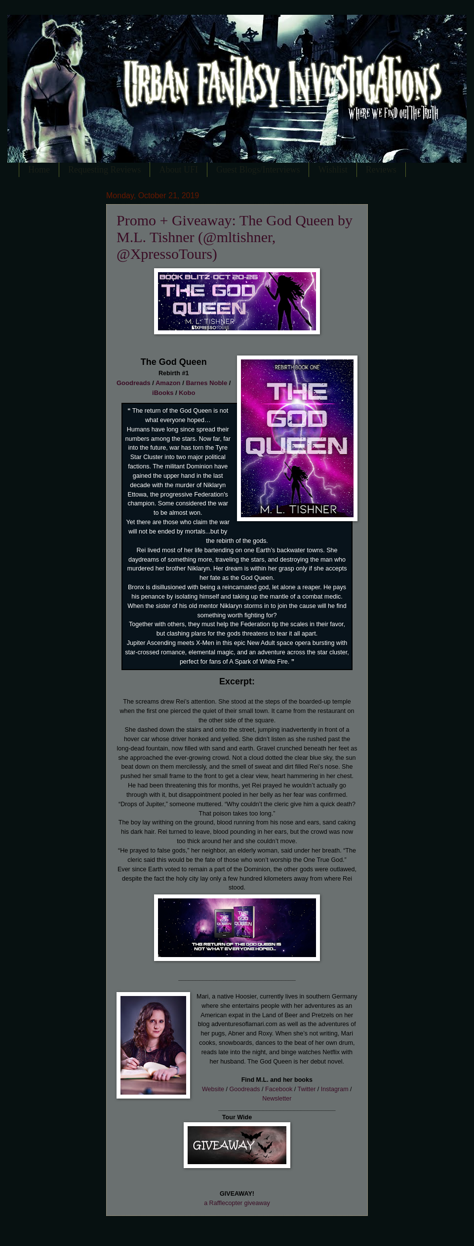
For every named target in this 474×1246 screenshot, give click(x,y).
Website (213, 1089)
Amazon (168, 383)
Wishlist (332, 170)
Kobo (187, 392)
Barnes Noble (206, 383)
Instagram (335, 1089)
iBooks (162, 392)
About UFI (178, 170)
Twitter (306, 1089)
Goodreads (134, 383)
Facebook (278, 1089)
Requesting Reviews (104, 170)
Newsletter (276, 1098)
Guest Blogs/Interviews (258, 170)
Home (39, 170)
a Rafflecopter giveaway (237, 1203)
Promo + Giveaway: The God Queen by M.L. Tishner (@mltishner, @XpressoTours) (235, 237)
